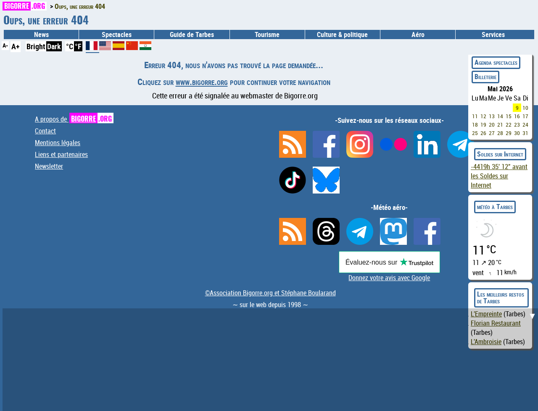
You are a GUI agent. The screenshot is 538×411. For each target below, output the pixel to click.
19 (483, 124)
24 (525, 124)
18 (475, 124)
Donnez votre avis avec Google (389, 277)
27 (492, 133)
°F (78, 46)
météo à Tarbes (495, 206)
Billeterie (485, 76)
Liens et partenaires (61, 154)
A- (5, 45)
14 (500, 116)
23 (517, 124)
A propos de (74, 119)
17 (525, 116)
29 (509, 133)
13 (492, 116)
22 (509, 124)
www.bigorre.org (202, 82)
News (41, 34)
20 (492, 124)
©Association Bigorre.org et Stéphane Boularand (270, 292)
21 (500, 124)
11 (475, 116)
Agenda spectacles (496, 62)
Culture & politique (342, 34)
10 (525, 107)
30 (517, 133)
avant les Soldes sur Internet (499, 176)
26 (483, 133)
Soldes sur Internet (500, 154)
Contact (45, 130)
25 (475, 133)
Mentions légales (57, 142)
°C (69, 46)
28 (500, 133)
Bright (35, 46)
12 (483, 116)
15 (509, 116)
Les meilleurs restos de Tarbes (500, 297)
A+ (15, 46)
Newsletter (49, 166)
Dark (54, 46)
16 (517, 116)
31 (525, 133)
